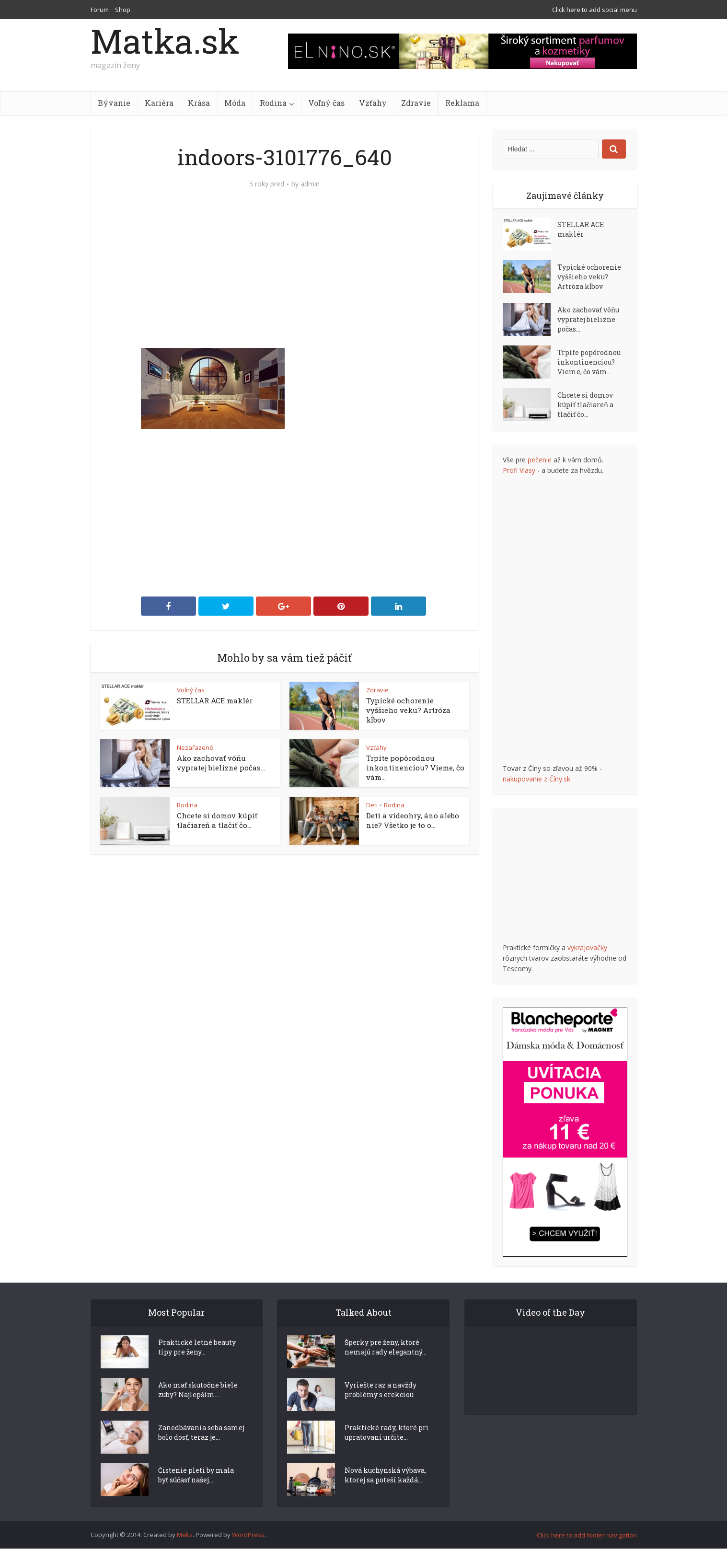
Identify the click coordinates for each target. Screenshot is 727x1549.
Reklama (462, 103)
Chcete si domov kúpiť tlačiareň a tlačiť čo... (217, 820)
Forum (100, 9)
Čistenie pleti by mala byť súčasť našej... (196, 1492)
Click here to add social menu (594, 9)
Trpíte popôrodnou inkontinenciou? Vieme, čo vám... (415, 767)
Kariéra (159, 103)
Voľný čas (326, 103)
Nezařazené (195, 747)
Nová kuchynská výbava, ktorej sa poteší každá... (385, 1492)
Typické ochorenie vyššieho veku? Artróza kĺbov (408, 710)
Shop (122, 9)
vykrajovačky (587, 947)
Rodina (273, 103)
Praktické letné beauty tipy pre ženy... (197, 1364)
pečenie (540, 459)
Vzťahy (373, 103)
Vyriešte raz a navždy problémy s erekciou (380, 1407)
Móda (234, 103)
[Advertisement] (284, 276)
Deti (372, 805)
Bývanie (114, 103)
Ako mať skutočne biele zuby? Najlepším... (198, 1407)
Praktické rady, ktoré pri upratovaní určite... (387, 1449)
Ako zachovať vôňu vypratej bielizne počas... (221, 762)
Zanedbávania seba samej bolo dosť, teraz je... (201, 1449)
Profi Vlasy (519, 470)
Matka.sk (165, 41)
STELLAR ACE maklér (215, 700)
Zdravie (416, 103)
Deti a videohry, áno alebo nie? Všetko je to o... (412, 820)
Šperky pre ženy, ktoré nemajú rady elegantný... (386, 1364)
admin (310, 184)
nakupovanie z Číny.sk (536, 778)
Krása (199, 103)
